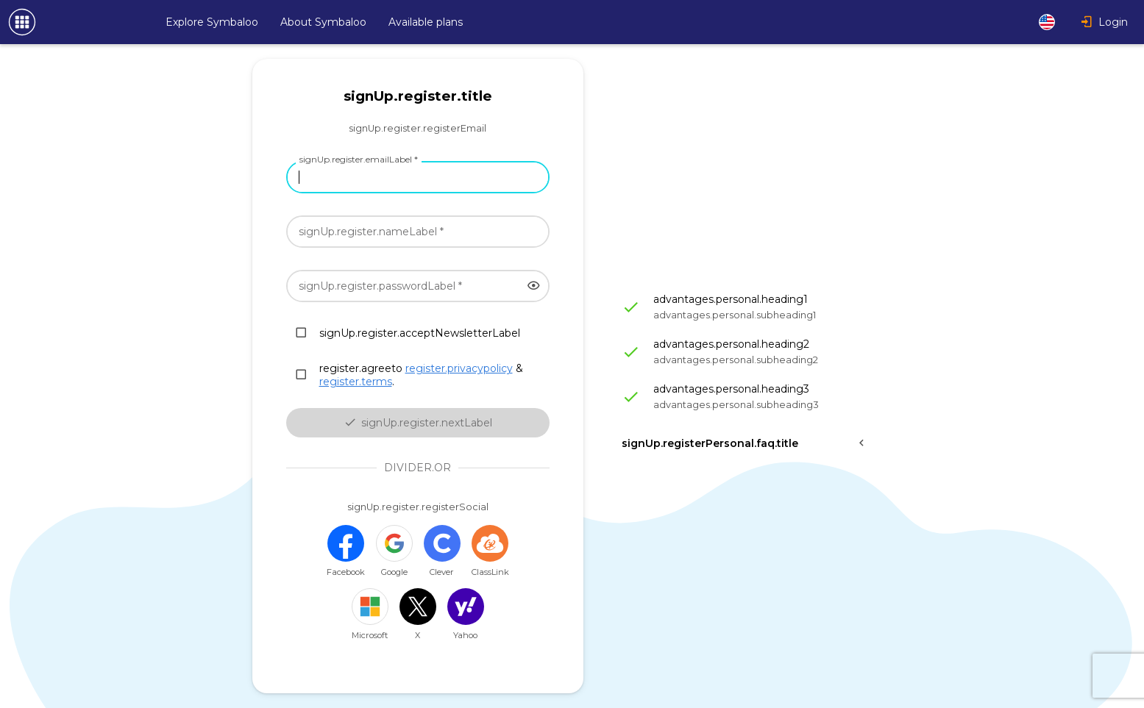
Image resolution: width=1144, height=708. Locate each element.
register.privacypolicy (459, 368)
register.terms (355, 381)
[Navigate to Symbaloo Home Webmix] (73, 22)
